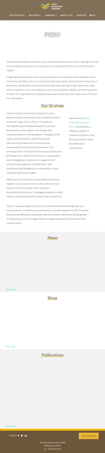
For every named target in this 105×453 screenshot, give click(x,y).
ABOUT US (67, 15)
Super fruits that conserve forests (79, 122)
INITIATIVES (17, 15)
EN (93, 15)
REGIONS (35, 15)
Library (51, 15)
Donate (81, 15)
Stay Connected (89, 436)
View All (10, 289)
